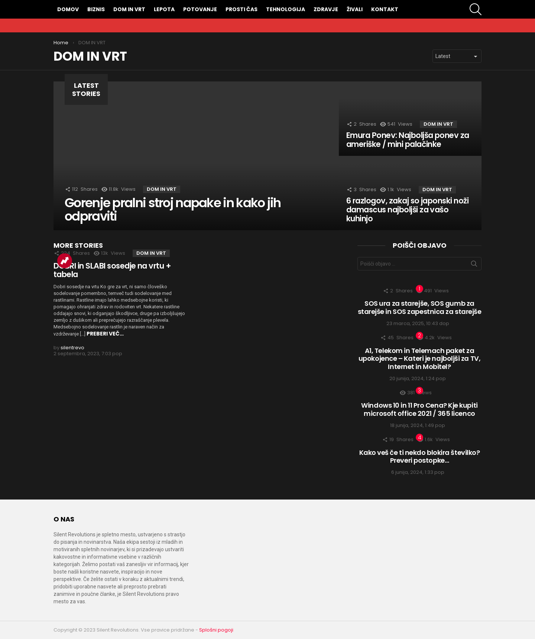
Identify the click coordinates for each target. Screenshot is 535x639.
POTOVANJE (200, 9)
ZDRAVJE (326, 9)
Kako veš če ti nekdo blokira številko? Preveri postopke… (419, 456)
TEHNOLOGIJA (285, 9)
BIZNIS (96, 9)
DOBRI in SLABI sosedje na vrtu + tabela (112, 270)
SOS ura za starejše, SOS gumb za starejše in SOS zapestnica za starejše (420, 307)
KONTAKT (384, 9)
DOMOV (68, 9)
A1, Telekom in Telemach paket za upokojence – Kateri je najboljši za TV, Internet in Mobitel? (419, 358)
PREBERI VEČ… (105, 333)
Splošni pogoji (216, 629)
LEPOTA (164, 9)
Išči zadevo (474, 265)
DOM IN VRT (129, 9)
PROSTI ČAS (241, 9)
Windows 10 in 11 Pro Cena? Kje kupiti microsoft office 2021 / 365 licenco (419, 409)
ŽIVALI (355, 9)
